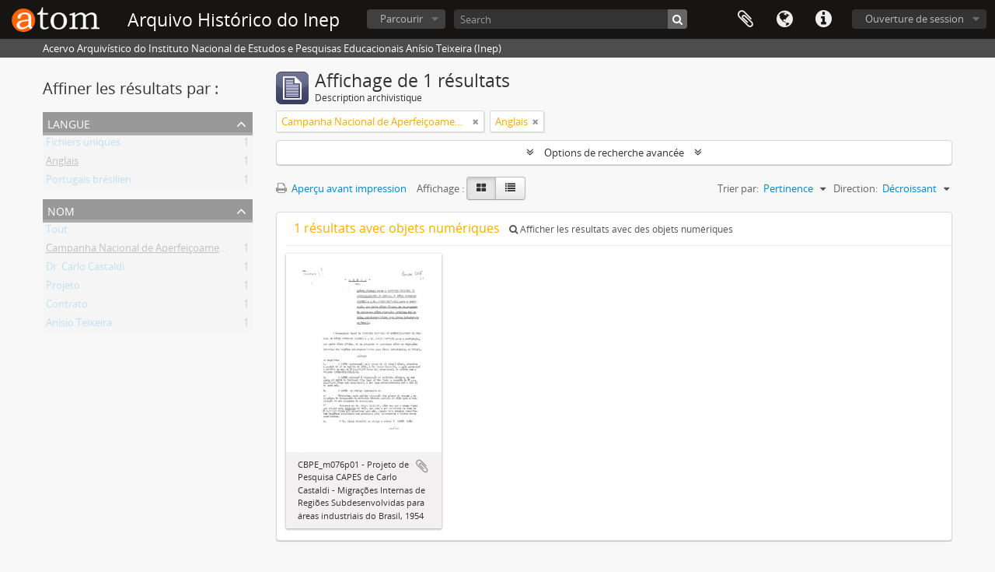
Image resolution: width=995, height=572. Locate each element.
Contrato (67, 307)
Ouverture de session (914, 19)
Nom (61, 209)
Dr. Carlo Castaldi (85, 269)
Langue (784, 19)
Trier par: (738, 188)
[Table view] (510, 188)
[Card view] (481, 188)
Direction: (855, 188)
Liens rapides (823, 19)
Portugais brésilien (88, 182)
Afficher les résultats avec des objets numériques (621, 229)
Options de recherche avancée (614, 153)
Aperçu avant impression (341, 188)
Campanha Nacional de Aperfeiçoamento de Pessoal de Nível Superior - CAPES (226, 251)
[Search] (570, 19)
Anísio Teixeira (79, 325)
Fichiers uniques (83, 145)
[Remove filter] (476, 121)
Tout (57, 232)
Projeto (63, 288)
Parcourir (401, 19)
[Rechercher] (677, 19)
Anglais (62, 163)
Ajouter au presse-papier (422, 466)
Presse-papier (745, 19)
